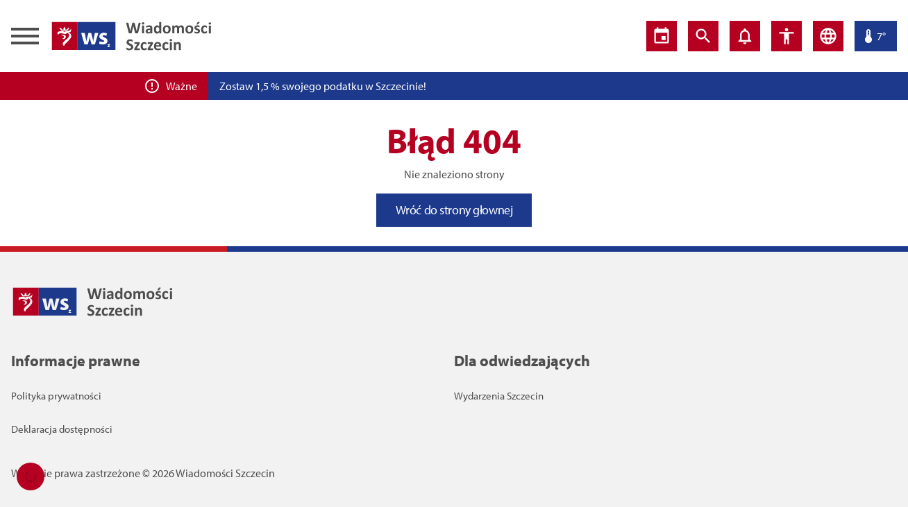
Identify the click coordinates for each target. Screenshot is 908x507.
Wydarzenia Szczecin (499, 395)
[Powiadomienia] (745, 36)
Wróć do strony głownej (454, 210)
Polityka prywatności (56, 395)
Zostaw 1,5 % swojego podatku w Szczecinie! (322, 86)
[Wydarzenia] (661, 36)
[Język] (828, 36)
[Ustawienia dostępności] (786, 36)
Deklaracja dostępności (61, 429)
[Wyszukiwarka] (703, 36)
